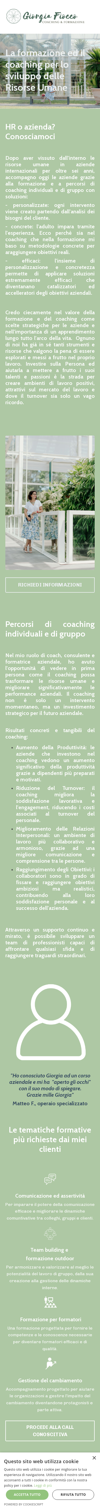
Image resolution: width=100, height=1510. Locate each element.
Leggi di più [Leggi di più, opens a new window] (43, 1485)
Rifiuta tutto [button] (73, 1494)
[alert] (50, 1481)
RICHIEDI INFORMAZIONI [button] (50, 585)
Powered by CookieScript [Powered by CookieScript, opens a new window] (23, 1504)
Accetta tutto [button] (27, 1494)
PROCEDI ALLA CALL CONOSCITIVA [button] (50, 1430)
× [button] (94, 1458)
